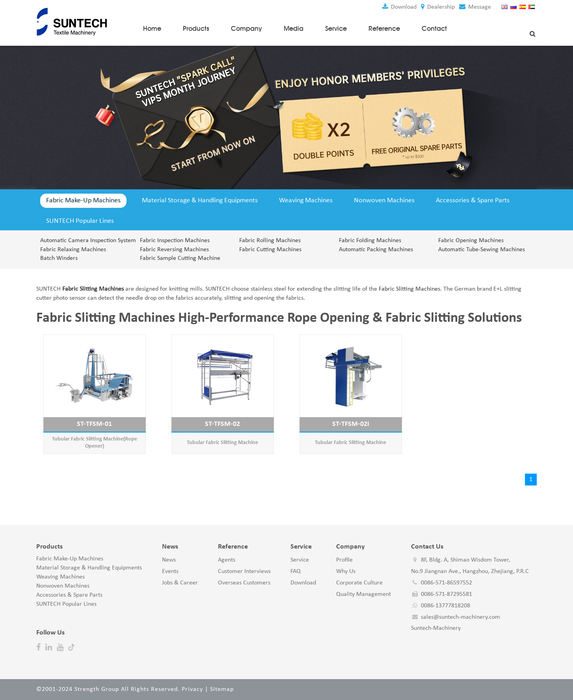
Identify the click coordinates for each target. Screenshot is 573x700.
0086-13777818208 (445, 606)
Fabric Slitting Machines (408, 289)
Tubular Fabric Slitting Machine (222, 443)
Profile (344, 560)
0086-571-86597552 (446, 583)
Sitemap (222, 689)
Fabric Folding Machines (370, 240)
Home (152, 28)
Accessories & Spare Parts (473, 200)
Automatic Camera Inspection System (85, 240)
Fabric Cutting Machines (270, 249)
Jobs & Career (180, 583)
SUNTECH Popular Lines (80, 221)
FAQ (295, 572)
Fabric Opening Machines (471, 240)
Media (293, 28)
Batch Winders (59, 259)
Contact (434, 28)
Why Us (345, 572)
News (169, 560)
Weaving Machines (306, 200)
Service (336, 28)
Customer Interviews (244, 572)
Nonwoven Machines (384, 200)
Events (170, 572)
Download (399, 7)
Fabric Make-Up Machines (83, 200)
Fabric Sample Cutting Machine (180, 259)
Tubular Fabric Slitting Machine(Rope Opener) (94, 442)
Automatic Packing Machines (376, 249)
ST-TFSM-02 (222, 424)
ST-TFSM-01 (94, 424)
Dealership (437, 7)
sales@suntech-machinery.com (460, 617)
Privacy (192, 689)
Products (196, 28)
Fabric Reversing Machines (174, 249)
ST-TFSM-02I (350, 424)
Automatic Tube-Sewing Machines (481, 249)
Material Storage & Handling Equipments (200, 200)
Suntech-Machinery (436, 628)
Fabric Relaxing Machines (73, 249)
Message (475, 7)
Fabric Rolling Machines (270, 240)
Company (246, 28)
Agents (226, 560)
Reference (384, 28)
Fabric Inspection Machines (175, 240)
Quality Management (363, 594)
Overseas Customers (244, 583)
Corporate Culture (359, 583)
